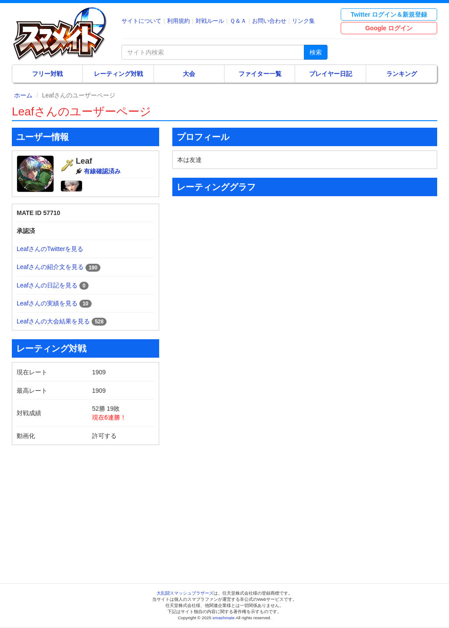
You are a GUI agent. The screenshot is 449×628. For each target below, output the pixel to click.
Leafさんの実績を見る (47, 303)
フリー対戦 (47, 73)
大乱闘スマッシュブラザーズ (185, 593)
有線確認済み (102, 171)
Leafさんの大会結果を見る (53, 321)
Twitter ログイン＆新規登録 (389, 14)
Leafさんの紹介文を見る (50, 266)
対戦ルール (210, 21)
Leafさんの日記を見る (47, 285)
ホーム (23, 95)
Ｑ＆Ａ (238, 21)
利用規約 (178, 21)
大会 (189, 73)
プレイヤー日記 (330, 73)
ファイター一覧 (260, 73)
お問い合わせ (269, 21)
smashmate (224, 617)
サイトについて (141, 21)
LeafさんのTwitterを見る (50, 248)
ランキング (401, 73)
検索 (316, 52)
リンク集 (303, 21)
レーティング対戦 (118, 73)
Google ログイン (389, 28)
